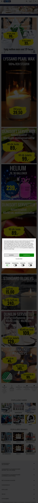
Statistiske (30, 263)
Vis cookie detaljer (19, 258)
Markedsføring (15, 263)
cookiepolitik (17, 247)
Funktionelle (22, 263)
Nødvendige (7, 263)
